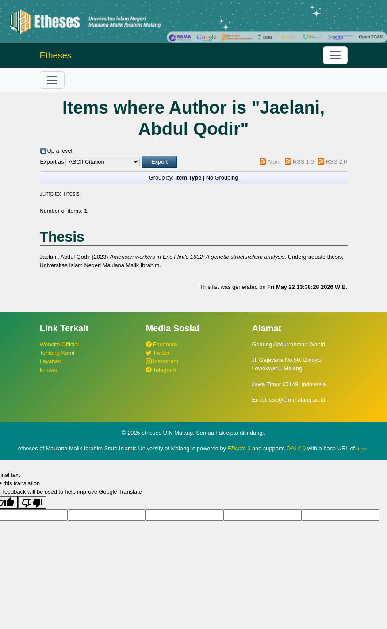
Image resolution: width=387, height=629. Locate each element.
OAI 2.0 (296, 448)
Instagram (162, 361)
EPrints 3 (239, 448)
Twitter (158, 352)
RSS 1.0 (303, 161)
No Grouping (222, 177)
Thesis (71, 193)
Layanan (50, 361)
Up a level (60, 150)
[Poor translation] (32, 502)
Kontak (48, 370)
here (362, 448)
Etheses (56, 55)
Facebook (162, 344)
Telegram (161, 370)
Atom (273, 161)
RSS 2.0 (336, 161)
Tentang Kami (57, 352)
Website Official (59, 344)
